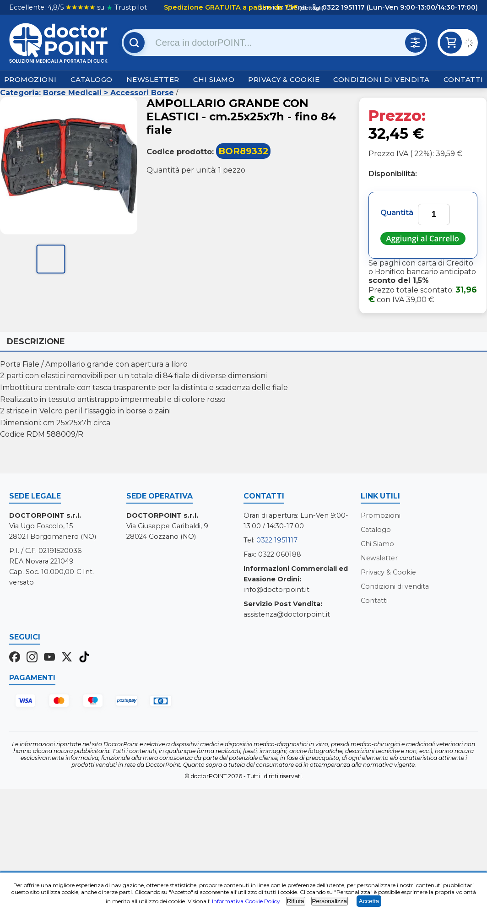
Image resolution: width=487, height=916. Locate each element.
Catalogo (91, 79)
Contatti (463, 79)
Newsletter (152, 79)
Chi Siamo (214, 79)
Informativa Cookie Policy (246, 901)
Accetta (369, 901)
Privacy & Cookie (283, 79)
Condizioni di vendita (381, 79)
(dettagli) (311, 8)
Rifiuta (295, 901)
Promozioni (30, 79)
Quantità (396, 212)
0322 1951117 (277, 540)
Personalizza (329, 901)
